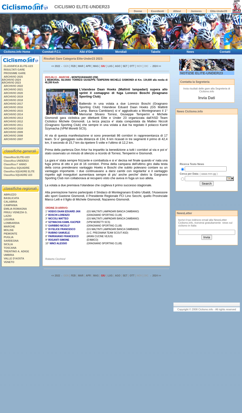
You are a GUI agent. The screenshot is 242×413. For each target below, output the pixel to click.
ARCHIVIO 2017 (13, 103)
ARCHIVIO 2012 (13, 121)
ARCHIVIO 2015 (13, 110)
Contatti (225, 51)
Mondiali (121, 51)
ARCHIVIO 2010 (13, 128)
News (190, 51)
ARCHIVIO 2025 (13, 76)
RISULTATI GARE (14, 69)
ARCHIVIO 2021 (13, 89)
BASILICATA (11, 198)
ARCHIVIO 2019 (13, 96)
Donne (138, 11)
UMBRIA (9, 254)
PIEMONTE (10, 233)
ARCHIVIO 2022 (13, 85)
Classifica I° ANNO (15, 164)
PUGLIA (9, 237)
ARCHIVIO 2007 (13, 139)
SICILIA (8, 244)
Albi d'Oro (86, 51)
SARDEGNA (11, 240)
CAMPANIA (10, 205)
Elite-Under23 (218, 11)
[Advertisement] (20, 341)
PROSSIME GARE (15, 73)
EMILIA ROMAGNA (15, 208)
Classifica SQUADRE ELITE (19, 171)
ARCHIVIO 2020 (13, 93)
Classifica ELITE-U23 (17, 157)
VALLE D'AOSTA (14, 258)
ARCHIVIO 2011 (13, 125)
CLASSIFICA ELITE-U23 (18, 66)
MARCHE (9, 226)
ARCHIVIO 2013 (13, 117)
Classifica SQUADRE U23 (18, 175)
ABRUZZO (10, 194)
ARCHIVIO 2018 (13, 100)
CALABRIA (10, 201)
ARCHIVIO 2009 (13, 132)
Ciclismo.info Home (17, 51)
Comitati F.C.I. (51, 51)
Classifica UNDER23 (16, 160)
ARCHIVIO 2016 (13, 107)
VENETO (9, 262)
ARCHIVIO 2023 (11, 82)
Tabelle (155, 51)
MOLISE (9, 230)
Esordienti (157, 11)
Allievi (177, 11)
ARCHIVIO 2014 (13, 114)
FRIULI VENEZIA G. (15, 212)
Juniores (196, 11)
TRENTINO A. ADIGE (16, 251)
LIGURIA (9, 219)
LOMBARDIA (12, 223)
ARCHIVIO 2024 (11, 79)
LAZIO (8, 215)
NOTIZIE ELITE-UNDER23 (201, 73)
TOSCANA (10, 247)
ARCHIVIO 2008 (13, 135)
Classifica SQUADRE (17, 167)
